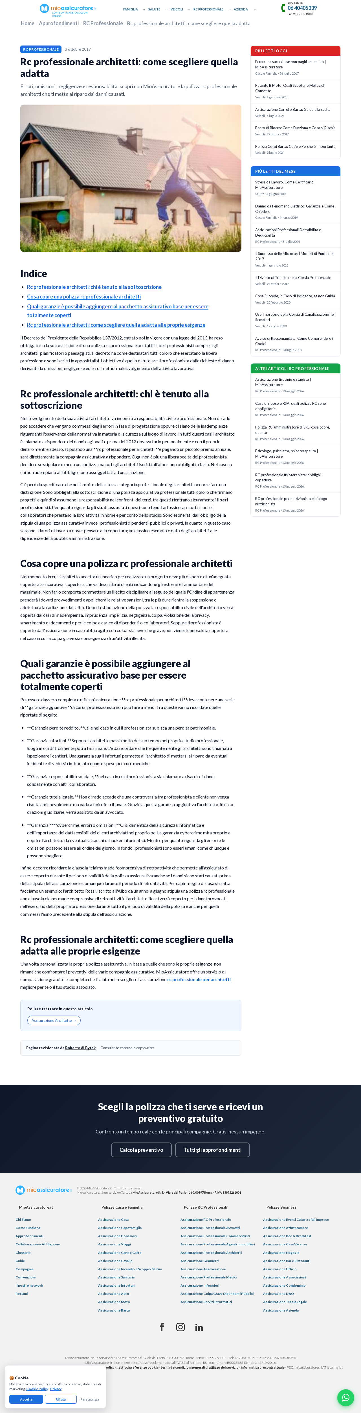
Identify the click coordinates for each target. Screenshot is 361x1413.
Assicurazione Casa (113, 1219)
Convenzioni (26, 1277)
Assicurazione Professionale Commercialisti (215, 1236)
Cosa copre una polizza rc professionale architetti (84, 296)
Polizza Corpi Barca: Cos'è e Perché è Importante (295, 146)
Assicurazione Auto (113, 1293)
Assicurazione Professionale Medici (208, 1277)
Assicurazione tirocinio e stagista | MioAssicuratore (283, 382)
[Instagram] (180, 1327)
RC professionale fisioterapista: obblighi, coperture (288, 477)
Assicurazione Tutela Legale (285, 1302)
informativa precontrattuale (263, 1367)
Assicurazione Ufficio (280, 1269)
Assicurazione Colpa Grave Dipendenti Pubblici (217, 1293)
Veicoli (177, 9)
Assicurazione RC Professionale (205, 1219)
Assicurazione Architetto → (54, 1020)
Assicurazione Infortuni (116, 1285)
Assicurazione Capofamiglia (120, 1228)
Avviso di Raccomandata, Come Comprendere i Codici (294, 341)
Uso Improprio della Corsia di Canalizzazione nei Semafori (294, 317)
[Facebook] (161, 1327)
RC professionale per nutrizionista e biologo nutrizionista (291, 501)
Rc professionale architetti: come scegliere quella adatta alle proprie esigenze (116, 325)
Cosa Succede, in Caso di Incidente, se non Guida (295, 296)
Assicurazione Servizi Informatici (206, 1302)
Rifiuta (61, 1399)
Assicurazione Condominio (284, 1285)
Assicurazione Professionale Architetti (211, 1252)
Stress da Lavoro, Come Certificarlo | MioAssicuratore (285, 185)
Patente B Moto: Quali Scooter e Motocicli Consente (290, 88)
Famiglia (130, 9)
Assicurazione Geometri (199, 1261)
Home (27, 23)
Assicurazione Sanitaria (116, 1277)
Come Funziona (28, 1228)
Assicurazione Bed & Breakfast (287, 1236)
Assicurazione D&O (278, 1293)
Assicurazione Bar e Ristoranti (286, 1261)
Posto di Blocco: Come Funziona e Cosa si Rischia (295, 127)
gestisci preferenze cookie (137, 1367)
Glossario (23, 1252)
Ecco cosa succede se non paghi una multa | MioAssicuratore (290, 64)
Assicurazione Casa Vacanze (285, 1244)
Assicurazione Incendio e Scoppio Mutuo (130, 1269)
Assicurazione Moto (114, 1302)
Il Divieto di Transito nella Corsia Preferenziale (293, 277)
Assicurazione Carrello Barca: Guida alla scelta (293, 109)
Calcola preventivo (141, 1150)
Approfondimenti (59, 23)
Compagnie (25, 1269)
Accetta (26, 1399)
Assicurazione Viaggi (114, 1244)
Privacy (55, 1389)
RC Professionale (208, 9)
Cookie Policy (37, 1389)
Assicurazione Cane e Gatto (120, 1252)
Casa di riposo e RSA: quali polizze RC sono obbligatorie (290, 406)
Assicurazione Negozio (281, 1252)
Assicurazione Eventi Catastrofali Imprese (296, 1219)
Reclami (22, 1293)
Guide (20, 1261)
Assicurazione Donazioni (117, 1236)
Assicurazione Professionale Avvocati (210, 1228)
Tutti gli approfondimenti (212, 1150)
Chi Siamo (23, 1219)
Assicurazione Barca (114, 1310)
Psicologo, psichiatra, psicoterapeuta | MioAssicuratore (286, 453)
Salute (154, 9)
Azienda (241, 9)
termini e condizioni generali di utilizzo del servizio (200, 1367)
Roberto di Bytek (80, 1048)
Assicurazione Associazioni (284, 1277)
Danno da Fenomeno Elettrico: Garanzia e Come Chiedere (294, 209)
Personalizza (90, 1399)
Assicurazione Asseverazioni (203, 1269)
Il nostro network (29, 1285)
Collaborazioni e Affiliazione (38, 1244)
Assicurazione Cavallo (115, 1261)
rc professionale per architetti (199, 979)
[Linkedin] (199, 1327)
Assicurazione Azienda (281, 1310)
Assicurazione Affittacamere (285, 1228)
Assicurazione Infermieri (199, 1285)
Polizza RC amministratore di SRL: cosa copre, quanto (292, 430)
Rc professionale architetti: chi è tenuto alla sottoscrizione (94, 287)
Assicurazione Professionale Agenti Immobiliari (217, 1244)
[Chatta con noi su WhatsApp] (345, 1397)
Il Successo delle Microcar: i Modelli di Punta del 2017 (294, 256)
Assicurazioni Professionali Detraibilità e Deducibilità (288, 232)
